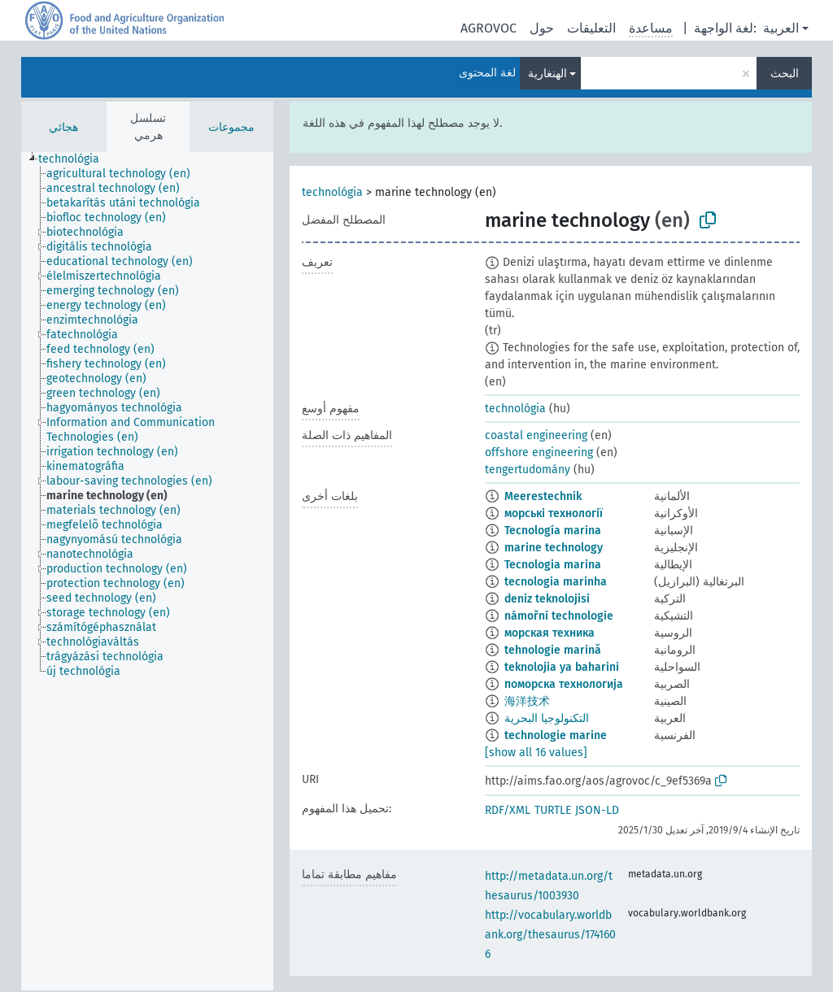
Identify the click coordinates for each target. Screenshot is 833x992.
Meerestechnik (543, 496)
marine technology (553, 548)
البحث (784, 73)
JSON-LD (597, 810)
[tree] (147, 571)
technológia (332, 192)
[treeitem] (75, 159)
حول (542, 28)
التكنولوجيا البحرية (546, 718)
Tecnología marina (552, 530)
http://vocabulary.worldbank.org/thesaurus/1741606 (550, 934)
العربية (781, 28)
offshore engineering (539, 452)
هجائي (63, 127)
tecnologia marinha (555, 582)
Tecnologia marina (552, 565)
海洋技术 (527, 701)
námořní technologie (558, 616)
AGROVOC (488, 28)
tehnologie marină (552, 650)
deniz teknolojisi (547, 599)
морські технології (553, 513)
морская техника (549, 633)
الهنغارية (547, 73)
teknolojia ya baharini (561, 667)
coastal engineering (536, 435)
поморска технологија (563, 684)
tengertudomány (527, 469)
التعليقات (591, 28)
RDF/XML (507, 810)
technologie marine (555, 735)
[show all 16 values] (536, 752)
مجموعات (231, 127)
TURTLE (552, 810)
